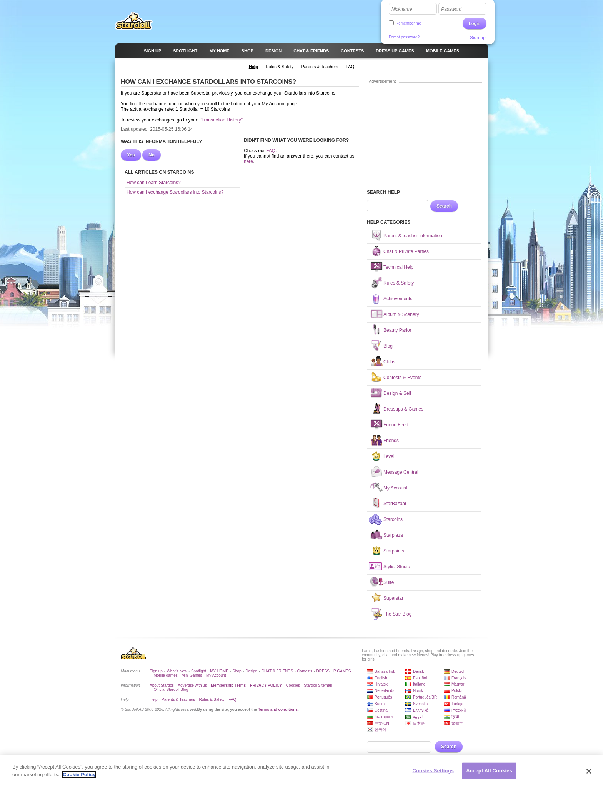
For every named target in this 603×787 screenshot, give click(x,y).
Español (420, 678)
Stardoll (134, 21)
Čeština (381, 710)
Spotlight (198, 671)
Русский (458, 710)
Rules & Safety (212, 699)
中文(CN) (382, 723)
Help (154, 699)
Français (458, 678)
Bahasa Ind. (385, 671)
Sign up (156, 671)
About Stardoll (162, 685)
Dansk (418, 671)
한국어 (380, 729)
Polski (456, 691)
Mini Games (192, 675)
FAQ (270, 150)
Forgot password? (404, 37)
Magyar (457, 684)
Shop (236, 671)
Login (474, 23)
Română (458, 697)
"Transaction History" (221, 120)
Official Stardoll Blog (170, 689)
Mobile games (165, 675)
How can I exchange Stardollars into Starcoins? (175, 192)
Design (251, 671)
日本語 (419, 723)
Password (451, 9)
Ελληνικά (420, 710)
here (248, 161)
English (381, 678)
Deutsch (458, 671)
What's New (177, 671)
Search (444, 206)
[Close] (589, 774)
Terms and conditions (278, 709)
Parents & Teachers (178, 699)
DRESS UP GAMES (333, 671)
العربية (418, 717)
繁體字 (457, 723)
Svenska (420, 704)
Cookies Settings (433, 774)
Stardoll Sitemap (318, 685)
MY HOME (219, 671)
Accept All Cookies (489, 774)
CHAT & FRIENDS (277, 671)
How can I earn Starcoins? (154, 182)
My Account (216, 675)
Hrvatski (381, 684)
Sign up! (478, 37)
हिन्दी (455, 717)
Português (383, 697)
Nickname (401, 9)
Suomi (380, 704)
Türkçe (457, 704)
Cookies (293, 685)
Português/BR (425, 697)
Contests (304, 671)
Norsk (418, 691)
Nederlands (384, 691)
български (384, 717)
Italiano (419, 684)
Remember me (408, 23)
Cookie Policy (79, 777)
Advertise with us (192, 685)
